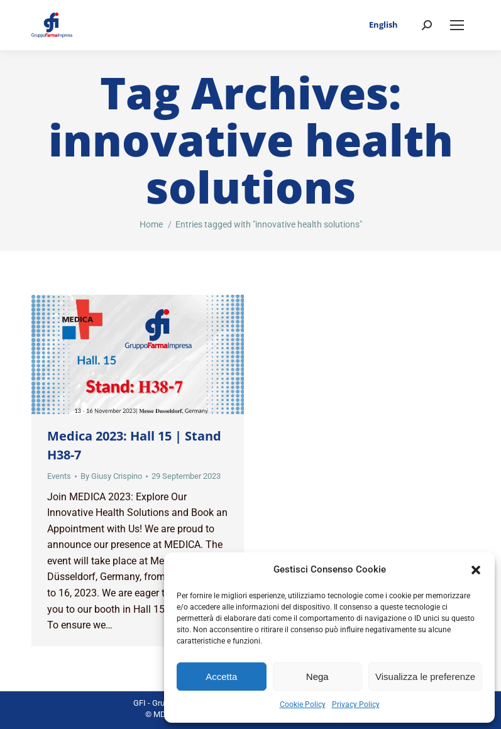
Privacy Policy (356, 704)
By (111, 476)
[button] (476, 570)
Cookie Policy (303, 704)
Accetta (221, 676)
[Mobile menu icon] (457, 25)
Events (59, 476)
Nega (317, 676)
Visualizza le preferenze (425, 676)
